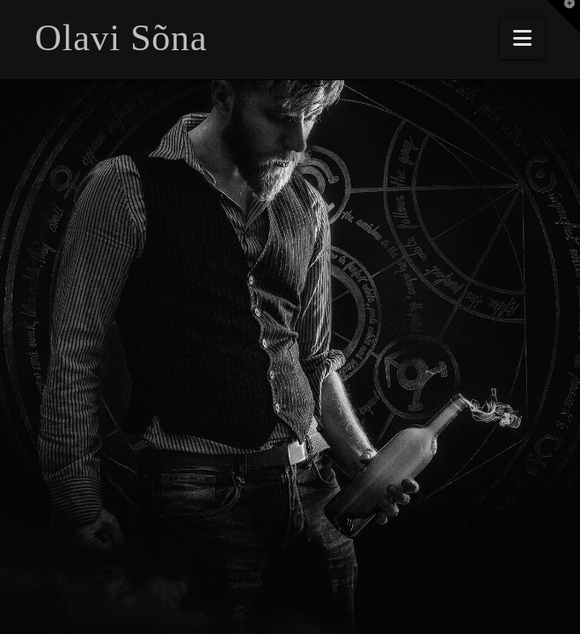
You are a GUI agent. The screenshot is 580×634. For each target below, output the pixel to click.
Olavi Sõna (121, 37)
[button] (522, 38)
